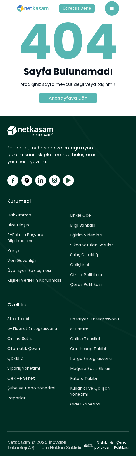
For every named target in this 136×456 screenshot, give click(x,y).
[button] (112, 8)
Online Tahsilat (85, 339)
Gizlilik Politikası (86, 275)
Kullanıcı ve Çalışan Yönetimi (90, 391)
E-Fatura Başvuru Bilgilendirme (25, 238)
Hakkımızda (19, 215)
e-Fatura (79, 329)
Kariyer (14, 250)
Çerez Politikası (86, 284)
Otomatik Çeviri (23, 348)
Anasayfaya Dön (68, 98)
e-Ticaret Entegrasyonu (32, 328)
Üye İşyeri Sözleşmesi (29, 270)
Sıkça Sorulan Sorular (91, 245)
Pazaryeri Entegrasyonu (94, 319)
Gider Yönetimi (85, 404)
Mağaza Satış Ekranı (91, 368)
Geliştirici (79, 265)
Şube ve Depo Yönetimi (31, 388)
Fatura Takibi (83, 378)
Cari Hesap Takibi (88, 349)
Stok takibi (18, 319)
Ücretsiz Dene (77, 8)
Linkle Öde (80, 215)
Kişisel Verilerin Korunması (34, 280)
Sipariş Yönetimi (23, 368)
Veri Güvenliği (21, 260)
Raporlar (16, 398)
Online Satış (19, 338)
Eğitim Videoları (86, 235)
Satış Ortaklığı (85, 255)
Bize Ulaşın (18, 225)
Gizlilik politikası (101, 445)
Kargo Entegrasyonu (91, 358)
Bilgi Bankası (82, 225)
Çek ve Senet (21, 378)
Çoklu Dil (16, 358)
